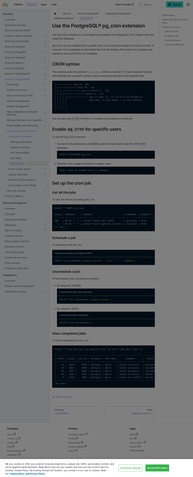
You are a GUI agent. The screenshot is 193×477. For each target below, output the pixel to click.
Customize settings (130, 467)
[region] (96, 468)
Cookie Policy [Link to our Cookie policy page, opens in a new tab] (17, 473)
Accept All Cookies (157, 467)
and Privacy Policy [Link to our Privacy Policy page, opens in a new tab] (35, 473)
